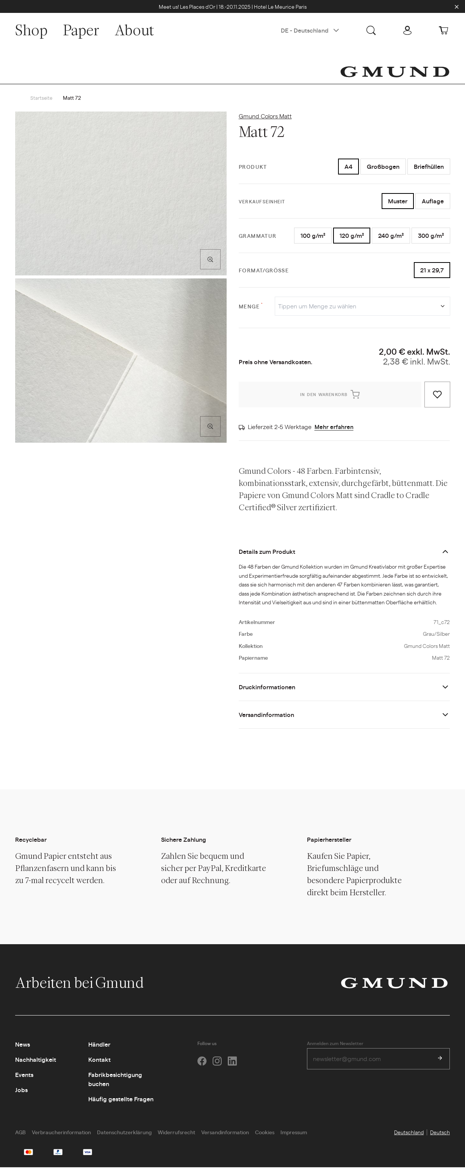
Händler (99, 1045)
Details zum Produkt (267, 552)
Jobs (21, 1090)
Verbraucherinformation (61, 1132)
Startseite (41, 98)
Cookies (264, 1132)
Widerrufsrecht (176, 1132)
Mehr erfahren (334, 427)
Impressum (293, 1132)
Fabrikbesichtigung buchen (115, 1079)
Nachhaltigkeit (35, 1060)
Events (24, 1075)
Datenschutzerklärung (124, 1132)
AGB (20, 1132)
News (22, 1045)
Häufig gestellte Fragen (120, 1100)
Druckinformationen (267, 688)
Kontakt (99, 1060)
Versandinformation (266, 715)
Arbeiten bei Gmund (87, 983)
